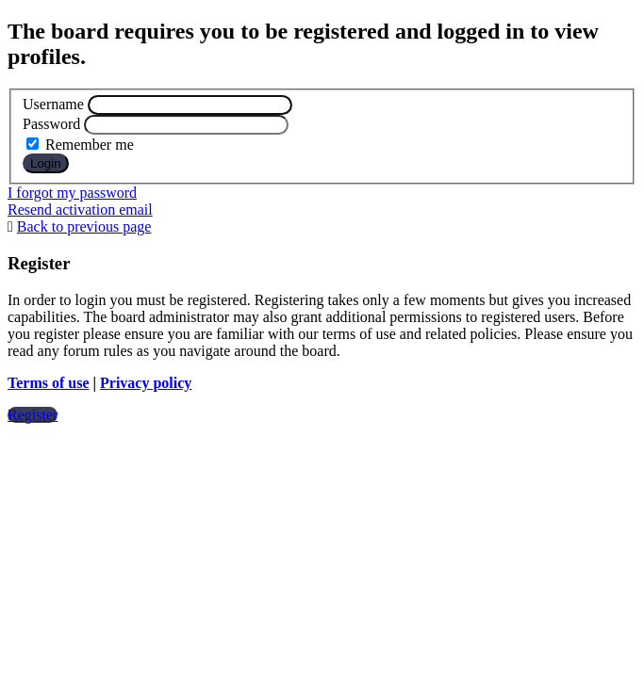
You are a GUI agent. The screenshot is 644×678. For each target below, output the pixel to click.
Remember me (80, 145)
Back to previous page (84, 226)
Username (53, 104)
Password (51, 124)
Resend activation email (80, 210)
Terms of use (49, 383)
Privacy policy (145, 383)
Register (33, 415)
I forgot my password (72, 193)
